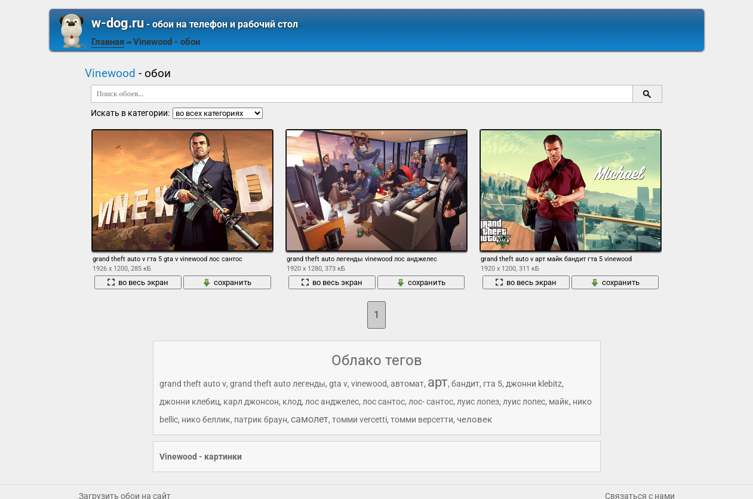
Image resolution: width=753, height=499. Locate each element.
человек (474, 419)
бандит (465, 383)
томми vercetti (359, 419)
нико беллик (206, 419)
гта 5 (492, 383)
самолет (309, 419)
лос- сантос (430, 401)
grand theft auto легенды (277, 383)
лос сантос (383, 401)
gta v (338, 383)
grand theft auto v (192, 383)
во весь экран (137, 282)
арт (438, 382)
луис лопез (478, 401)
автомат (407, 383)
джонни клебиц (189, 401)
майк (559, 401)
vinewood (369, 383)
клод (292, 401)
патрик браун (260, 419)
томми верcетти (422, 419)
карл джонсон (251, 401)
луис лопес (524, 401)
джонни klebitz (534, 383)
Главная (107, 41)
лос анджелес (332, 401)
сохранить (226, 282)
